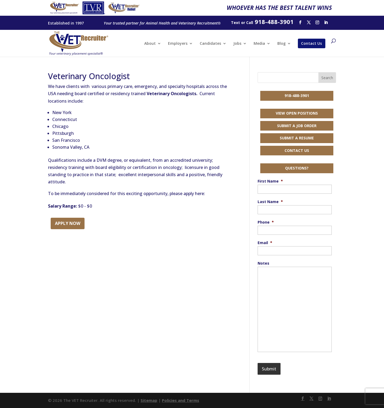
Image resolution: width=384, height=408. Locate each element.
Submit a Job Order (297, 125)
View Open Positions (297, 113)
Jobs (237, 44)
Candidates (210, 44)
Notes (263, 263)
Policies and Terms (180, 400)
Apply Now (67, 223)
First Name (270, 181)
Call (249, 22)
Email (265, 242)
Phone (266, 222)
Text (235, 22)
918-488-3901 (297, 95)
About (150, 44)
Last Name (270, 201)
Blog (281, 44)
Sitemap (149, 400)
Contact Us (311, 43)
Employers (177, 44)
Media (259, 44)
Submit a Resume (297, 137)
